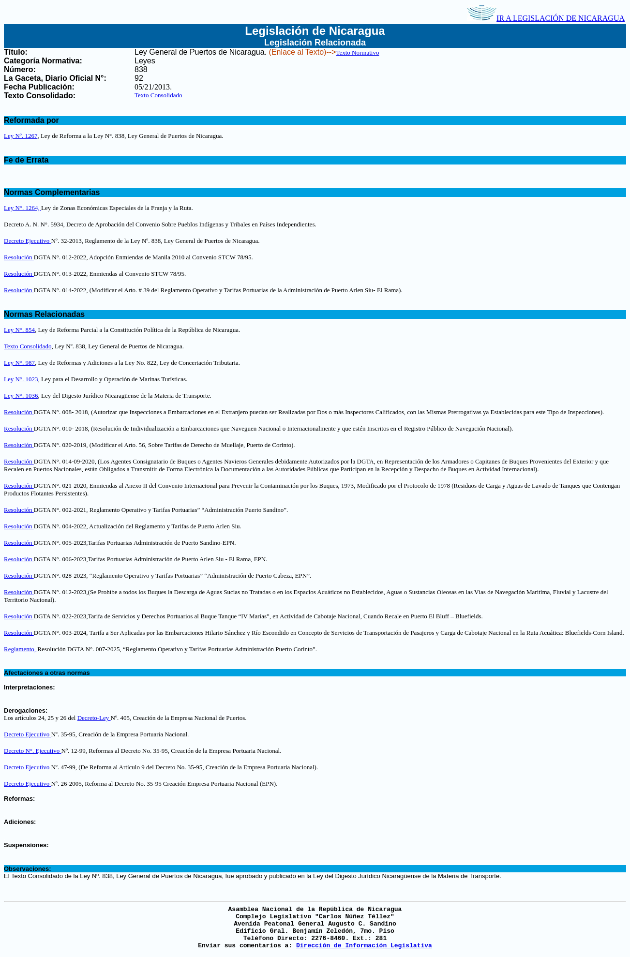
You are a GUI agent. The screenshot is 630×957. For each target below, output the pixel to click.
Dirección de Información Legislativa (364, 945)
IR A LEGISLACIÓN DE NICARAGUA (546, 18)
